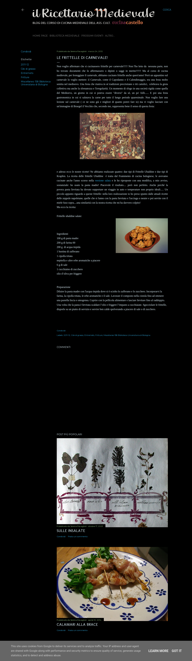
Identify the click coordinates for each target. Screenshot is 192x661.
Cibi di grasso (28, 68)
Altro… (110, 35)
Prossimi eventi (92, 35)
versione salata (103, 180)
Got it (177, 651)
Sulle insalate (71, 530)
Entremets (27, 73)
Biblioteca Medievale (65, 35)
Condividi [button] (26, 51)
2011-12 (25, 64)
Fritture (25, 77)
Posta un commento (78, 536)
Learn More (158, 651)
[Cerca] (167, 10)
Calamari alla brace (77, 624)
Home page (40, 35)
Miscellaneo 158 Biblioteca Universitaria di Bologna (36, 83)
